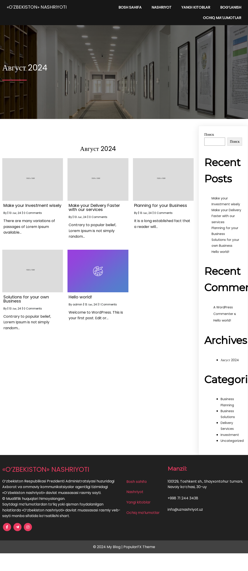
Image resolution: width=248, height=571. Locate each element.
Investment (230, 435)
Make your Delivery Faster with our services (226, 216)
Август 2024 (230, 360)
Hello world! (220, 251)
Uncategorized (232, 440)
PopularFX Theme (139, 546)
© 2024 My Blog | (108, 546)
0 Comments (33, 213)
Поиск (209, 134)
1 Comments (108, 304)
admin (77, 304)
